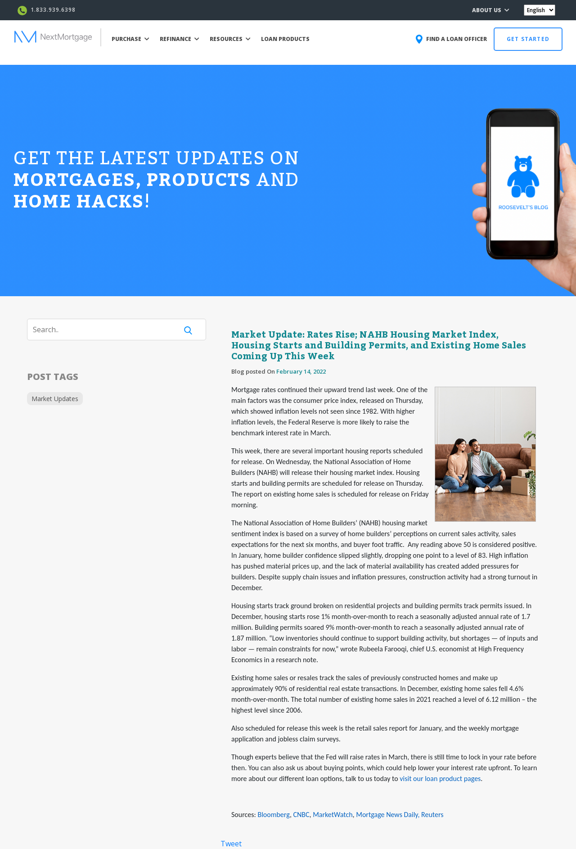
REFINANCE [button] (179, 39)
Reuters (432, 814)
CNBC (301, 814)
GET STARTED (528, 39)
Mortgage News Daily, (387, 814)
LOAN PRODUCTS (285, 39)
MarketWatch (332, 814)
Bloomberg (273, 814)
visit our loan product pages (440, 778)
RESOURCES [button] (230, 39)
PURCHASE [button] (130, 39)
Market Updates (55, 398)
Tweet (231, 844)
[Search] (108, 329)
